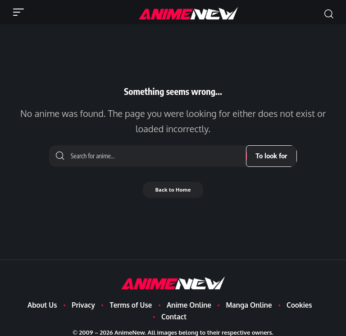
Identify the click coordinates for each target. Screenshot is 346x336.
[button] (20, 12)
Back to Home (172, 190)
